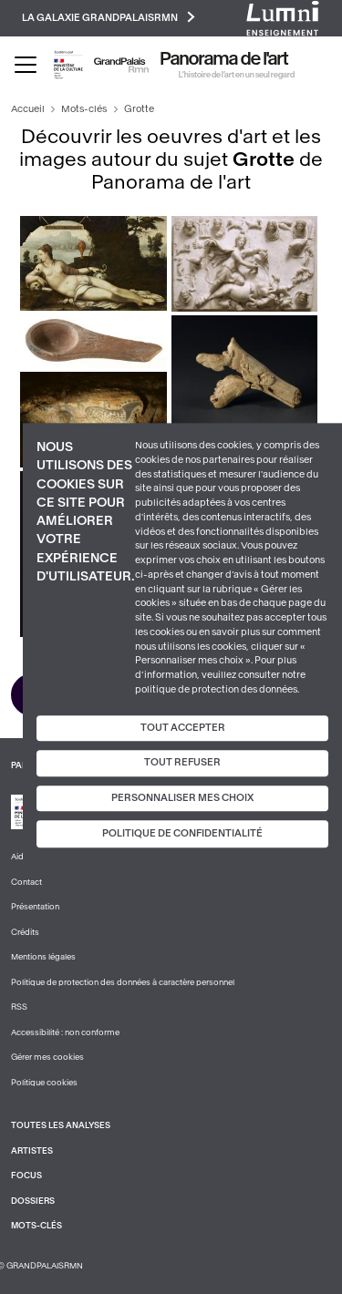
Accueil (28, 109)
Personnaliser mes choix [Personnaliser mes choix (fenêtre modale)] (182, 798)
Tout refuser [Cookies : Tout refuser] (182, 762)
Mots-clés (84, 109)
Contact (26, 882)
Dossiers (33, 1201)
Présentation (35, 906)
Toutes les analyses (60, 1125)
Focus (26, 1175)
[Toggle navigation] (25, 64)
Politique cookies (44, 1082)
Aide (19, 856)
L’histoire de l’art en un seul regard (237, 74)
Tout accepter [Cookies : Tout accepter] (182, 728)
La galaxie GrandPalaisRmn (108, 17)
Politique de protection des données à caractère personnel (122, 982)
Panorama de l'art (224, 59)
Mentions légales (43, 956)
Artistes (32, 1150)
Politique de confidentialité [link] (182, 834)
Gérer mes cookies (47, 1057)
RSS (19, 1007)
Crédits (25, 932)
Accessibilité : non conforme (65, 1032)
